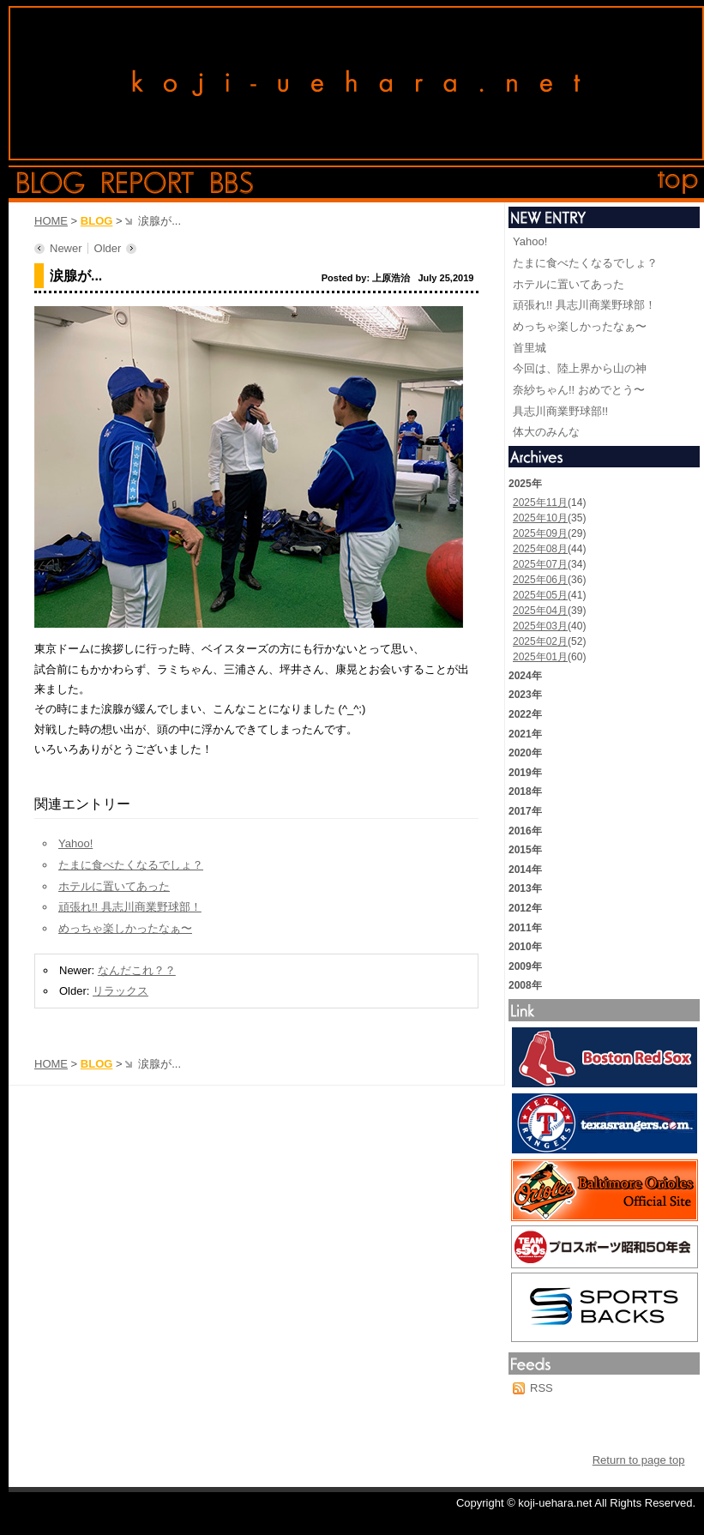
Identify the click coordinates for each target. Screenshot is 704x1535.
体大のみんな (546, 431)
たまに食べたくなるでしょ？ (130, 864)
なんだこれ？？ (137, 970)
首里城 (529, 347)
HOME (51, 220)
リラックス (120, 990)
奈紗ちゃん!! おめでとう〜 (579, 389)
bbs (232, 183)
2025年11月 (540, 503)
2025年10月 (540, 518)
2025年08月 (540, 549)
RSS (541, 1388)
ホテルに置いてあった (114, 886)
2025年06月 (540, 580)
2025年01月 (540, 657)
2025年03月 (540, 626)
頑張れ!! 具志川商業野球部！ (130, 906)
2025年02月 (540, 641)
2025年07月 (540, 564)
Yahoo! (75, 843)
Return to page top (639, 1460)
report (148, 183)
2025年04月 (540, 611)
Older (108, 248)
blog (51, 183)
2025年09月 (540, 533)
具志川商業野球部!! (560, 411)
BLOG (97, 220)
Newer (66, 248)
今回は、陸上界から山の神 (580, 368)
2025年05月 (540, 595)
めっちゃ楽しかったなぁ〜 (125, 928)
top (678, 183)
